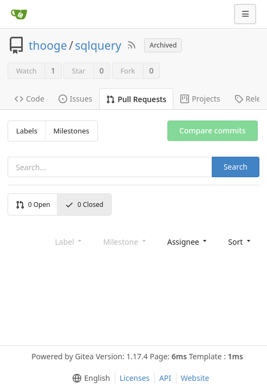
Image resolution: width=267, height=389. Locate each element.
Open (33, 204)
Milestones (71, 131)
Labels (26, 131)
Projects (200, 98)
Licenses (135, 378)
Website (195, 378)
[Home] (19, 14)
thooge (48, 45)
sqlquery (98, 45)
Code (29, 98)
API (165, 378)
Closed (84, 204)
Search (236, 167)
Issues (75, 98)
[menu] (188, 241)
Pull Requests (136, 99)
